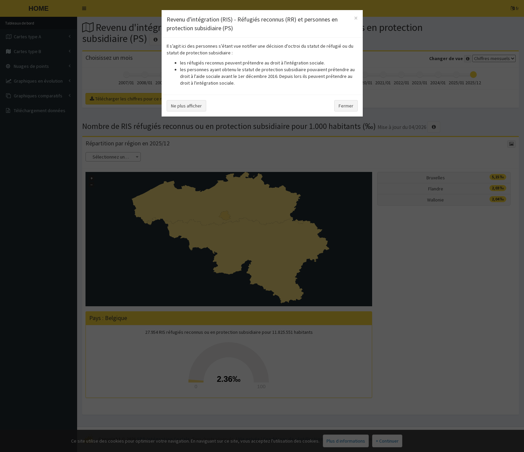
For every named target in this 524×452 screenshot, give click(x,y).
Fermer (346, 106)
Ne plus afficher (186, 106)
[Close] (356, 17)
